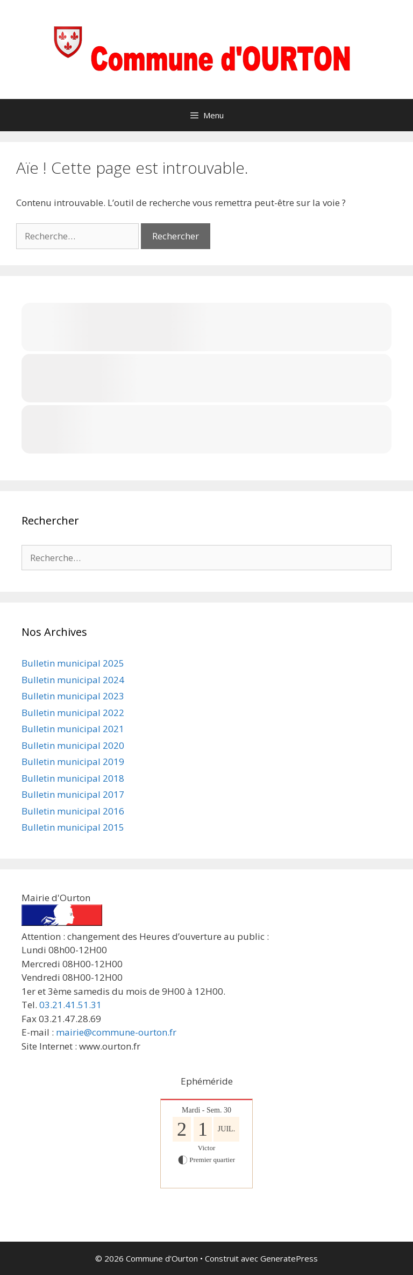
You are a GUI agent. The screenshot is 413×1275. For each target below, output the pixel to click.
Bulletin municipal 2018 (73, 778)
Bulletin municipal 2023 (73, 696)
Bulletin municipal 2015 (73, 827)
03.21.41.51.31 (70, 1004)
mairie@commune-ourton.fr (116, 1032)
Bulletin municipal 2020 (73, 745)
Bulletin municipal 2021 (73, 728)
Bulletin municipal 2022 (73, 712)
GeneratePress (289, 1258)
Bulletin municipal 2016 (73, 811)
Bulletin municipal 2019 (73, 761)
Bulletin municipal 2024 (73, 680)
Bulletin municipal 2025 (73, 663)
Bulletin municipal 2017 (73, 794)
